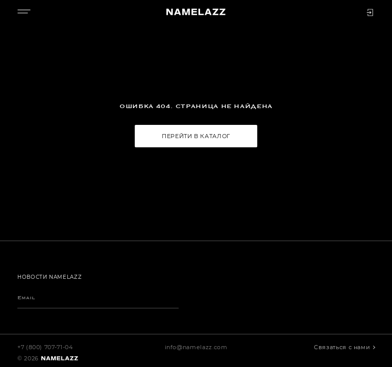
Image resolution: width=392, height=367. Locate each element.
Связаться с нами (343, 347)
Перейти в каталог (196, 136)
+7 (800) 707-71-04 (45, 347)
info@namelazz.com (196, 347)
